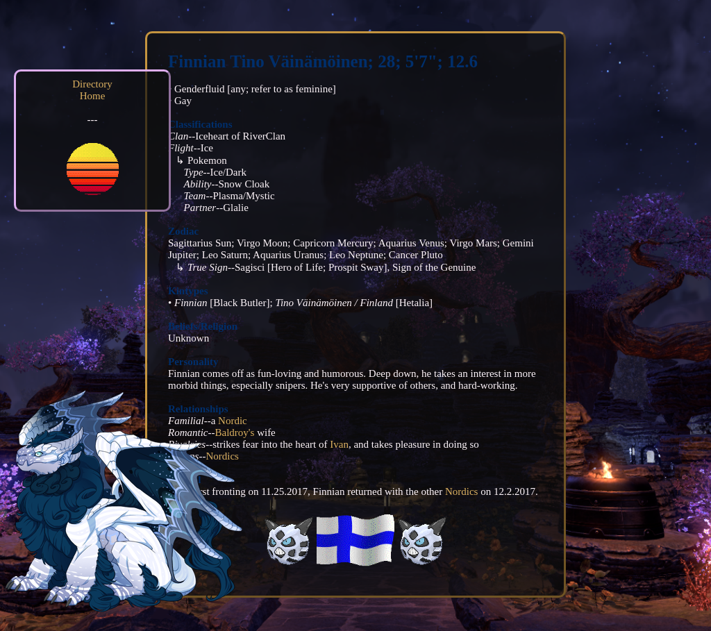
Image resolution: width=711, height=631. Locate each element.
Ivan (339, 444)
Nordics (461, 491)
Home (93, 95)
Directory (92, 84)
